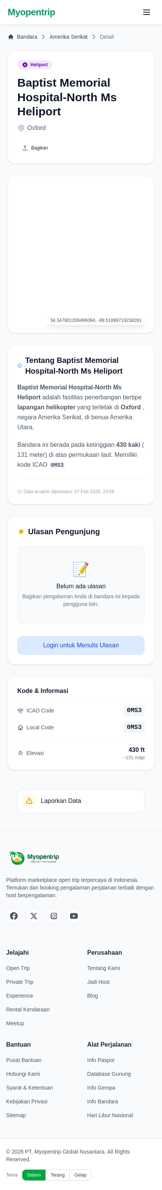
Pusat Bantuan (24, 1060)
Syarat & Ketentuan (29, 1088)
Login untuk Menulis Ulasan (81, 645)
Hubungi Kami (23, 1074)
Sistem (34, 1175)
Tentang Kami (103, 968)
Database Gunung (109, 1074)
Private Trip (19, 982)
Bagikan (35, 148)
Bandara (22, 37)
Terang (57, 1175)
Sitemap (16, 1115)
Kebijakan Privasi (26, 1101)
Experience (19, 996)
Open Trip (18, 968)
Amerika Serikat (69, 37)
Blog (92, 996)
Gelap (80, 1175)
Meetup (15, 1023)
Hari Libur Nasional (110, 1115)
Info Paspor (101, 1060)
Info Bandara (102, 1101)
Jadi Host (98, 982)
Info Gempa (101, 1088)
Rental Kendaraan (28, 1009)
